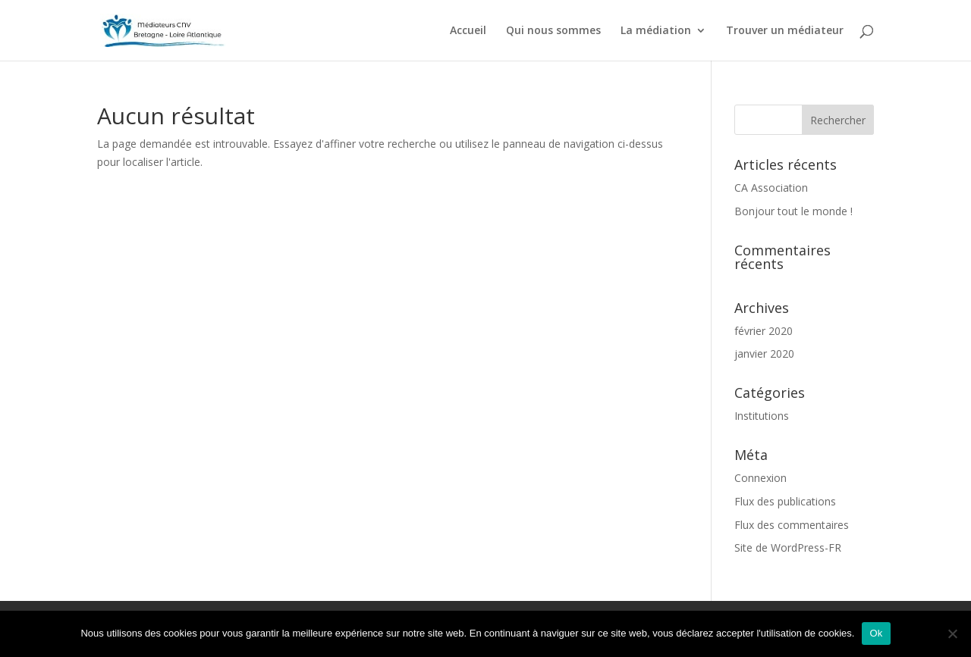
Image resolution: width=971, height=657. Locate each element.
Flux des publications (785, 501)
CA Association (771, 187)
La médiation (656, 31)
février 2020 (763, 331)
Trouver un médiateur (785, 31)
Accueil (468, 31)
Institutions (761, 415)
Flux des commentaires (791, 525)
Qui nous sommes (553, 31)
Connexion (760, 478)
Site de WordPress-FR (787, 547)
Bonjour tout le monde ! (793, 211)
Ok (875, 633)
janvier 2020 (764, 353)
